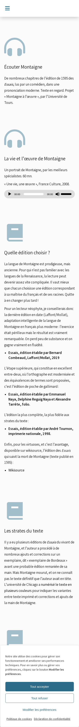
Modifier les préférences (39, 709)
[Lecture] (10, 194)
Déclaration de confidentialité (52, 719)
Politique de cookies (19, 719)
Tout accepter (39, 686)
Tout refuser (39, 698)
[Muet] (57, 194)
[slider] (34, 194)
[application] (39, 194)
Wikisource (16, 470)
